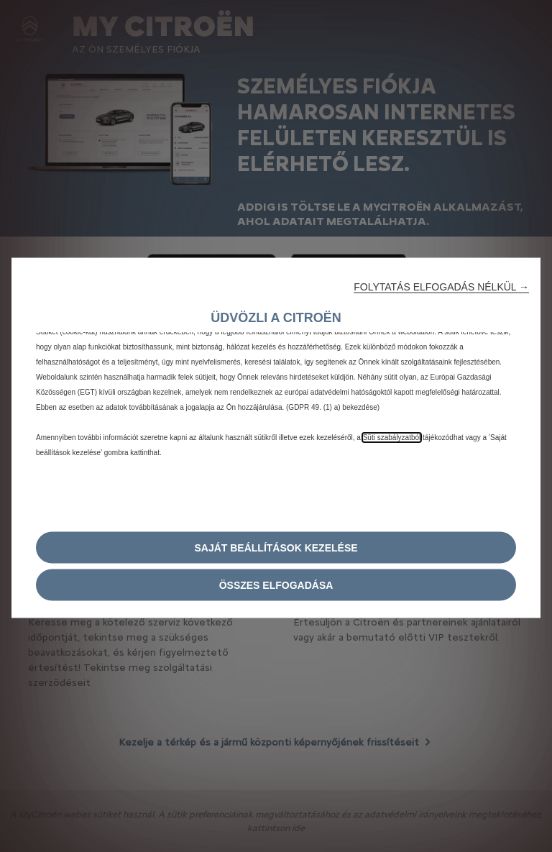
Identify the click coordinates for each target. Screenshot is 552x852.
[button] (441, 286)
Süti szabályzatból (392, 437)
